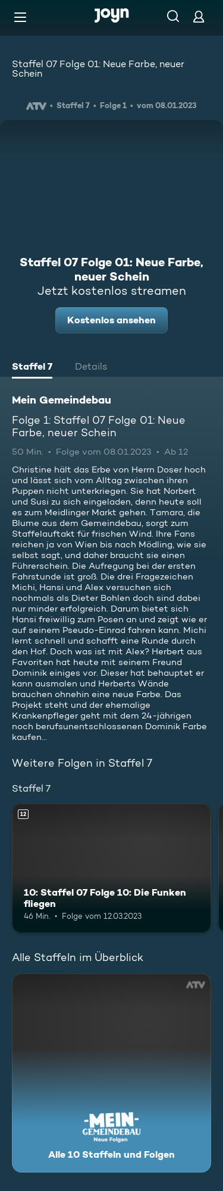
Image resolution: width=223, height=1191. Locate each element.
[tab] (32, 368)
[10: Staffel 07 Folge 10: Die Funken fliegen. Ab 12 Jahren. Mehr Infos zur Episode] (111, 868)
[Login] (198, 16)
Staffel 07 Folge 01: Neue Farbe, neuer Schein (98, 68)
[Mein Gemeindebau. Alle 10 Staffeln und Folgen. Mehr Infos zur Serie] (111, 1073)
